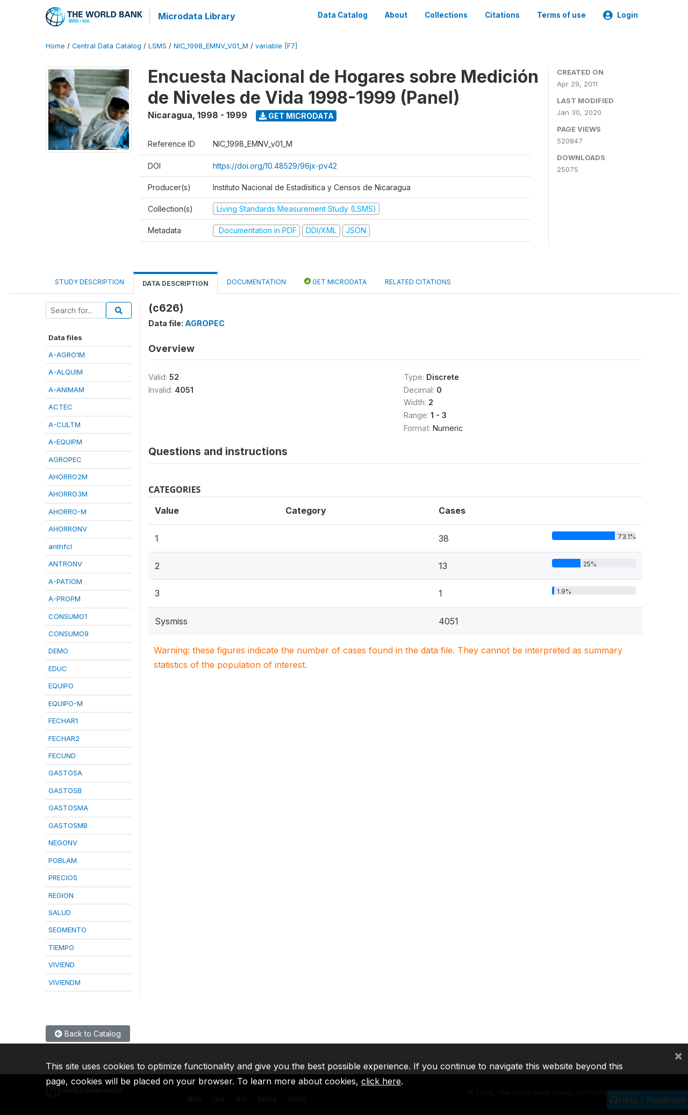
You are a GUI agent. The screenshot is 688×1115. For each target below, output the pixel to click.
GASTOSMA (68, 807)
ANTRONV (65, 563)
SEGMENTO (67, 929)
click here (381, 1081)
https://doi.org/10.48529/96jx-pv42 (275, 164)
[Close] (678, 1055)
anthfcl (60, 545)
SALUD (59, 912)
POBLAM (62, 859)
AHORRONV (67, 528)
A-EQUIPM (65, 441)
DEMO (58, 650)
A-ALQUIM (65, 371)
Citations (502, 15)
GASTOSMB (68, 824)
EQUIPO (61, 685)
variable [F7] (276, 45)
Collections (446, 15)
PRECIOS (62, 877)
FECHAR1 (63, 720)
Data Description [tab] (175, 282)
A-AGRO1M (66, 354)
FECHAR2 (64, 737)
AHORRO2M (68, 476)
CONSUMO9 (68, 633)
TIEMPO (61, 946)
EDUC (57, 667)
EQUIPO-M (65, 702)
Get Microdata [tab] (335, 280)
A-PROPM (64, 598)
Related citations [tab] (418, 281)
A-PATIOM (65, 580)
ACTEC (60, 406)
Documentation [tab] (256, 281)
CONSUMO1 (67, 615)
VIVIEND (61, 964)
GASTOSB (65, 790)
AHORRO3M (68, 493)
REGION (61, 894)
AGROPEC (65, 458)
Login (620, 15)
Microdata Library (196, 16)
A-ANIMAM (66, 388)
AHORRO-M (67, 511)
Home (55, 45)
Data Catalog (343, 15)
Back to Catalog (88, 1033)
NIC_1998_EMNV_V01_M (211, 45)
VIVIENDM (64, 981)
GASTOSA (65, 772)
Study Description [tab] (89, 281)
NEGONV (62, 842)
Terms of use (561, 15)
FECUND (62, 755)
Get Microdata (296, 114)
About (396, 15)
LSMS (157, 45)
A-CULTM (64, 423)
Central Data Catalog (106, 45)
